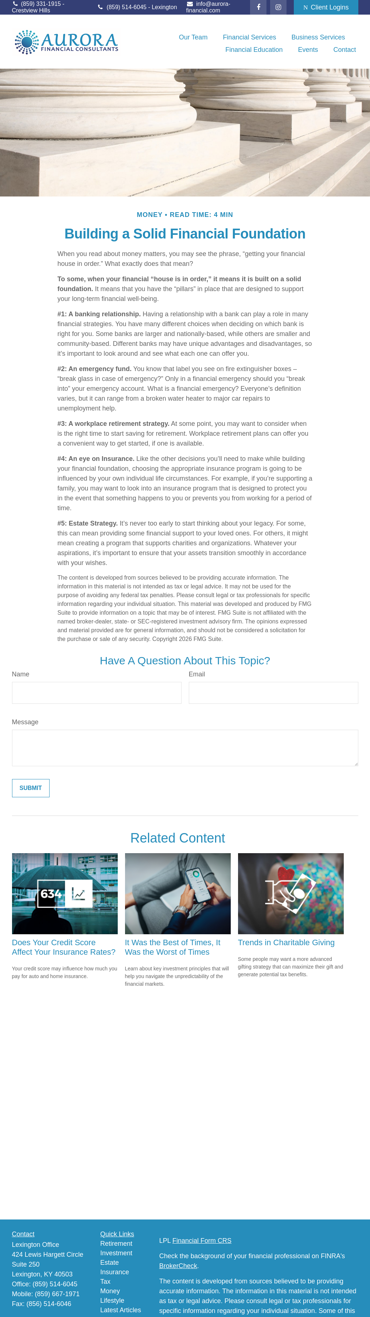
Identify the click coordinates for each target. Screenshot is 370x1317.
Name (21, 674)
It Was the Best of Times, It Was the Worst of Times (173, 947)
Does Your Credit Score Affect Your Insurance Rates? (64, 947)
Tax (105, 1281)
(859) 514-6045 (122, 7)
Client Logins (325, 7)
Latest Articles (120, 1310)
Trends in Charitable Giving (286, 942)
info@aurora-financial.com (208, 7)
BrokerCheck (178, 1266)
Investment (116, 1253)
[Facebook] (258, 7)
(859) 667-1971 (57, 1294)
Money (110, 1291)
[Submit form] (31, 788)
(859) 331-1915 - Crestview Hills (38, 7)
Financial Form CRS (201, 1240)
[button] (193, 37)
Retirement (116, 1243)
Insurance (114, 1272)
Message (25, 722)
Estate (109, 1262)
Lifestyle (112, 1300)
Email (197, 674)
